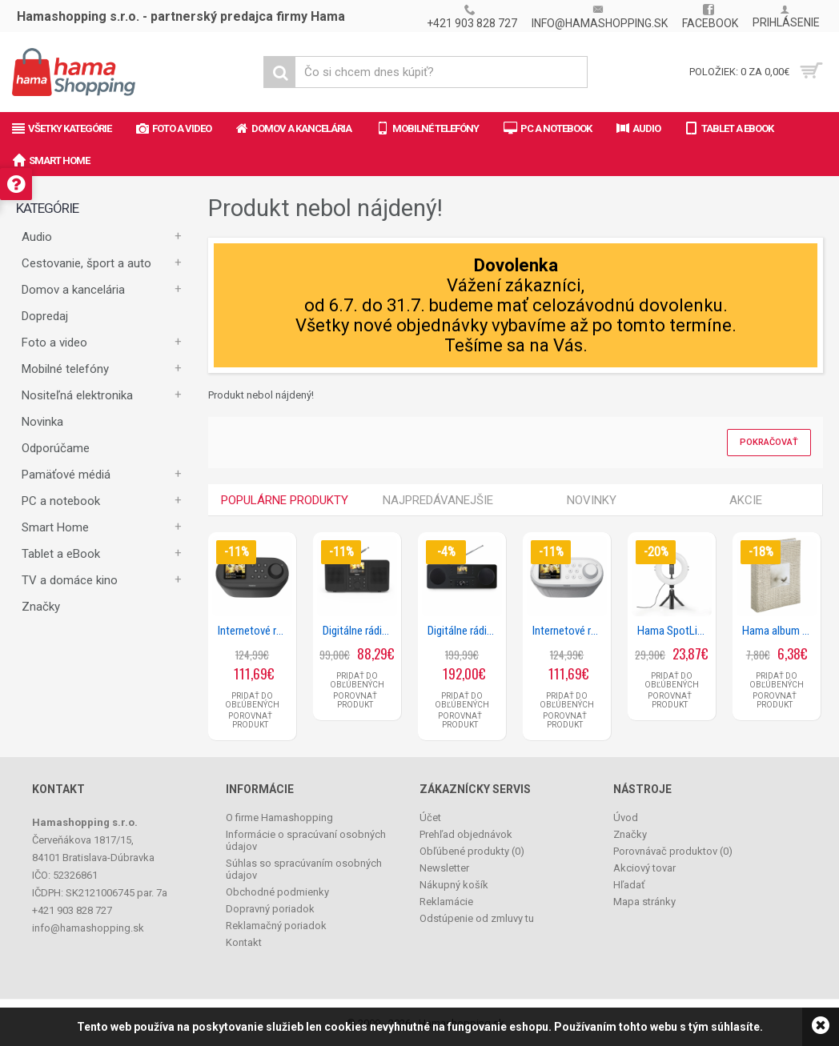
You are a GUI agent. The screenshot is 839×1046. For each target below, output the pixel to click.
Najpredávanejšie (438, 500)
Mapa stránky (644, 902)
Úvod (625, 818)
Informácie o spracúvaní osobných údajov (306, 840)
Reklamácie (446, 902)
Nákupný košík (454, 885)
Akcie (745, 500)
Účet (430, 818)
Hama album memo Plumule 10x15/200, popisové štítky (779, 630)
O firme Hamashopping (279, 818)
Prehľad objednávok (466, 834)
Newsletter (444, 868)
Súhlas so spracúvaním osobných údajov (304, 869)
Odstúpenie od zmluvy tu (477, 918)
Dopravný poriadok (270, 909)
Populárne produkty (284, 500)
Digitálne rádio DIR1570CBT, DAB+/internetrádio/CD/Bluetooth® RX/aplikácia (465, 630)
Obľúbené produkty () (472, 851)
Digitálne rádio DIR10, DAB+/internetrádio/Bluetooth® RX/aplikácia (360, 630)
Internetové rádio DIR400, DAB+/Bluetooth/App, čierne (255, 630)
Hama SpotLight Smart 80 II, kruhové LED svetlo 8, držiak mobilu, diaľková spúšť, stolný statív (674, 630)
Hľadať (629, 885)
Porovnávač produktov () (673, 851)
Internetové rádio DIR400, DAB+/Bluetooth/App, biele (569, 630)
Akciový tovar (644, 868)
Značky (41, 606)
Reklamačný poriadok (276, 926)
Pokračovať (769, 442)
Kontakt (244, 942)
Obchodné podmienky (277, 892)
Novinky (591, 500)
